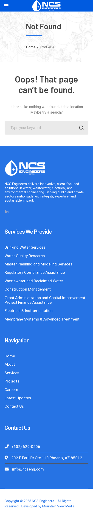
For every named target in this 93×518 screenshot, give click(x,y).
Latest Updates (18, 398)
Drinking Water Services (25, 247)
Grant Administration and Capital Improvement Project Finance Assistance (45, 300)
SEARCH (80, 128)
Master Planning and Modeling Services (38, 264)
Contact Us (14, 406)
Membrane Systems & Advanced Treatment (42, 319)
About (10, 364)
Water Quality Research (25, 255)
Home (31, 47)
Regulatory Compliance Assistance (35, 272)
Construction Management (28, 289)
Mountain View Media (58, 506)
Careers (11, 389)
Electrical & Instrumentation (29, 310)
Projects (12, 381)
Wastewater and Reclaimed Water (34, 281)
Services (12, 373)
